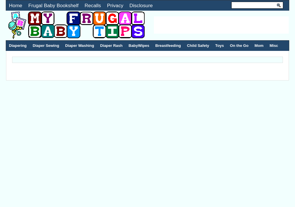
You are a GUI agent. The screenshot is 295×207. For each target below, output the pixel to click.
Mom (259, 45)
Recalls (93, 5)
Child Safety (198, 45)
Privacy (115, 5)
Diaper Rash (111, 45)
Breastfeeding (168, 45)
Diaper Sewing (46, 45)
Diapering (18, 45)
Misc (274, 45)
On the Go (239, 45)
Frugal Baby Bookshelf (53, 5)
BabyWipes (138, 45)
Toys (219, 45)
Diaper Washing (79, 45)
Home (15, 5)
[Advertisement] (221, 25)
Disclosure (141, 5)
